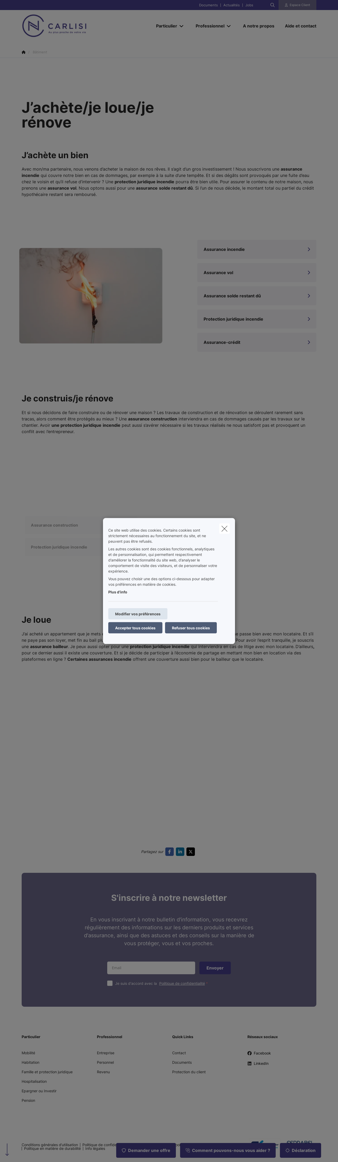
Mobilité (28, 1053)
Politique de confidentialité (182, 983)
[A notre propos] (259, 26)
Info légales (95, 1148)
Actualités (231, 5)
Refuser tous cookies (191, 628)
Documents (208, 5)
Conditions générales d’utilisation (50, 1145)
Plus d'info (117, 592)
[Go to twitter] (191, 851)
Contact (179, 1053)
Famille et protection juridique (47, 1072)
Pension (28, 1100)
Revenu (103, 1072)
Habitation (30, 1062)
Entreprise (105, 1053)
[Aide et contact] (298, 26)
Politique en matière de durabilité (52, 1148)
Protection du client (189, 1072)
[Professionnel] (208, 26)
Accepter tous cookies (135, 628)
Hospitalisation (34, 1081)
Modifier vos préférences (138, 614)
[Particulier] (165, 26)
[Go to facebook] (170, 851)
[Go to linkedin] (181, 851)
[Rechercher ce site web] (272, 5)
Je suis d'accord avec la (162, 983)
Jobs (249, 5)
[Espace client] (298, 5)
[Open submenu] (182, 25)
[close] (224, 528)
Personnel (105, 1062)
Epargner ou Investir (39, 1091)
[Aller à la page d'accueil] (74, 26)
